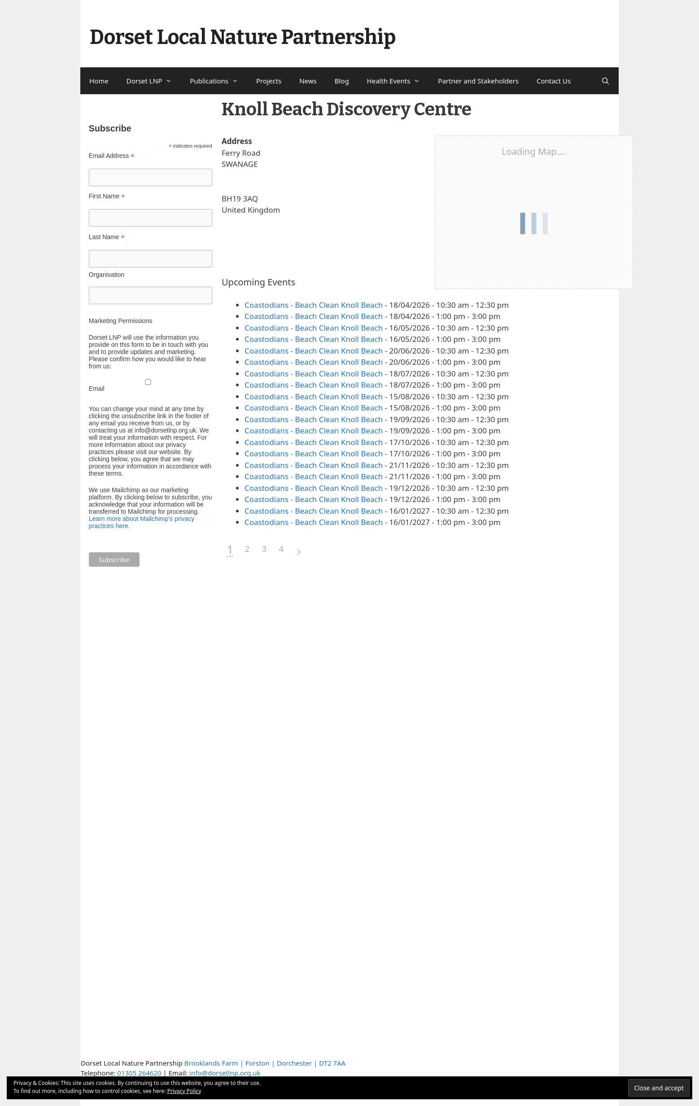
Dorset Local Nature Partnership (243, 37)
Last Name (107, 237)
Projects (268, 80)
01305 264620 (139, 1072)
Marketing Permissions (121, 320)
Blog (342, 80)
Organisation (106, 274)
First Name (107, 196)
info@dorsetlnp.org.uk (224, 1072)
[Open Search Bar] (605, 80)
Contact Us (554, 80)
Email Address (112, 156)
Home (99, 80)
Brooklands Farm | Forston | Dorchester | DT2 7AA (264, 1062)
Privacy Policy (184, 1091)
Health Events (398, 80)
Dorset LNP (154, 80)
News (308, 80)
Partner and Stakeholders (478, 80)
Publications (218, 80)
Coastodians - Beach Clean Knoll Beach (314, 305)
